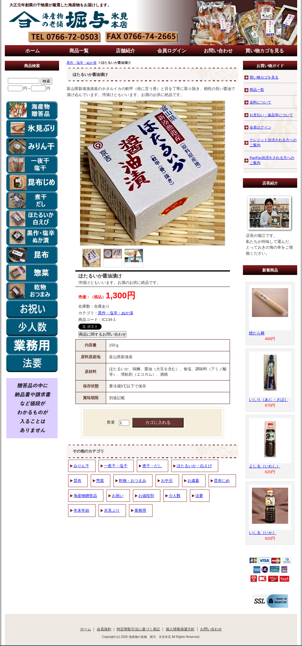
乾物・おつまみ (132, 480)
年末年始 (81, 510)
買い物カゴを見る (264, 50)
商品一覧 (79, 50)
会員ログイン (171, 50)
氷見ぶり (112, 510)
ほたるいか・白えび (194, 466)
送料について (260, 102)
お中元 (167, 480)
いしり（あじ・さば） (268, 399)
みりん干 (81, 466)
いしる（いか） (262, 532)
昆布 (77, 480)
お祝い (118, 495)
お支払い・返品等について (271, 115)
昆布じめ (222, 480)
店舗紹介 (125, 50)
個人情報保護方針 (180, 629)
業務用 (140, 510)
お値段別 (146, 495)
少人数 (175, 495)
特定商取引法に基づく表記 (138, 629)
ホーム (32, 50)
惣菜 (100, 480)
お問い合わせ (218, 50)
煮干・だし (152, 466)
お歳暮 (193, 480)
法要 (199, 495)
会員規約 (104, 629)
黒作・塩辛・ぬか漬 (81, 62)
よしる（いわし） (264, 466)
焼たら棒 (257, 333)
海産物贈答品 (85, 495)
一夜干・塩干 (115, 466)
